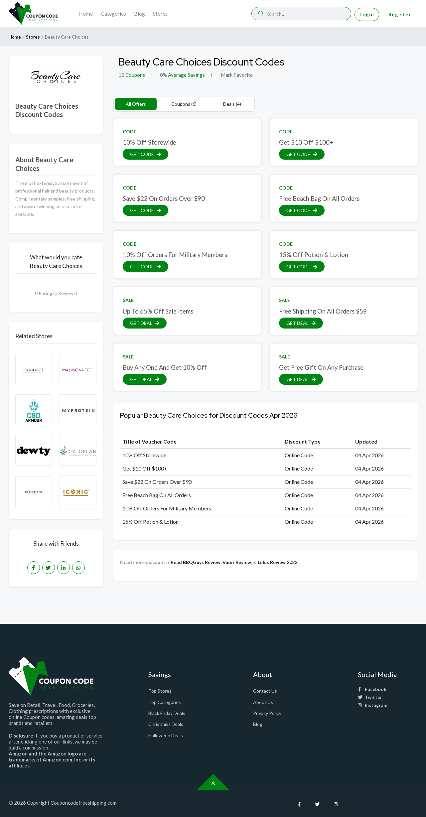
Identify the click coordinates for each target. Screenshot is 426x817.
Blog (139, 13)
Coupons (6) (184, 104)
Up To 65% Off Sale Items (158, 311)
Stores (160, 13)
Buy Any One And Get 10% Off (165, 367)
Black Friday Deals (166, 713)
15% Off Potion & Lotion (313, 254)
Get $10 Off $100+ (306, 142)
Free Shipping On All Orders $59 (323, 311)
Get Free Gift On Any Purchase (321, 367)
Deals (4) (232, 104)
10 (121, 75)
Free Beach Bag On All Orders (319, 198)
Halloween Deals (165, 735)
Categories (113, 13)
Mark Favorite (236, 75)
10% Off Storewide (149, 142)
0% (163, 75)
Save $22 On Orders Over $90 (164, 198)
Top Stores (160, 691)
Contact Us (265, 691)
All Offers (136, 104)
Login (366, 14)
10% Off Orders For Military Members (175, 254)
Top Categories (164, 702)
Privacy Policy (267, 713)
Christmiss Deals (165, 724)
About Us (263, 702)
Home (85, 13)
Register (399, 14)
